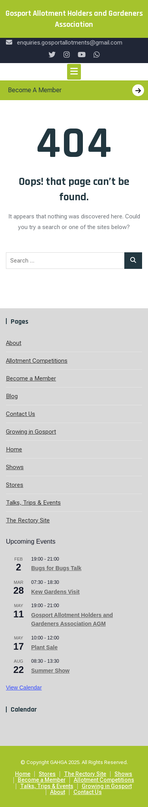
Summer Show (50, 670)
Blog (12, 396)
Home (14, 449)
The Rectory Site (28, 520)
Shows (15, 467)
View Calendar (24, 687)
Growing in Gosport (31, 431)
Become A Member (76, 90)
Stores (14, 484)
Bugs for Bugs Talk (56, 568)
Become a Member (31, 378)
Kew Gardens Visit (55, 592)
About (13, 343)
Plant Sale (44, 647)
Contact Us (20, 413)
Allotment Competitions (36, 360)
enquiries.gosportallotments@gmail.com (64, 42)
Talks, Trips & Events (33, 502)
